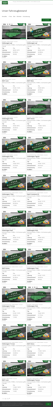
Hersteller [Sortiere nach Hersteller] (4, 16)
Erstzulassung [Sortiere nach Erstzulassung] (26, 16)
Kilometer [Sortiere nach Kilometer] (19, 16)
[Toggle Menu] (7, 3)
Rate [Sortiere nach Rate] (14, 16)
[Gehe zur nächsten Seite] (9, 399)
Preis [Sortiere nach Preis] (10, 16)
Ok (48, 404)
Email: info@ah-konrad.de (35, 1)
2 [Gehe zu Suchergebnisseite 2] (5, 399)
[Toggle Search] (2, 3)
